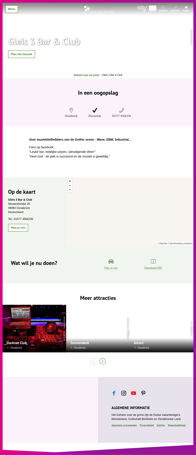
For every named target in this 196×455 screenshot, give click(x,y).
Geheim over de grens (86, 75)
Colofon (161, 425)
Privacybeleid (147, 425)
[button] (21, 54)
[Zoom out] (70, 185)
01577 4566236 (121, 116)
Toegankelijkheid (177, 425)
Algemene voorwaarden (124, 425)
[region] (129, 211)
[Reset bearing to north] (70, 190)
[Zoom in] (70, 181)
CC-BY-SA (64, 334)
